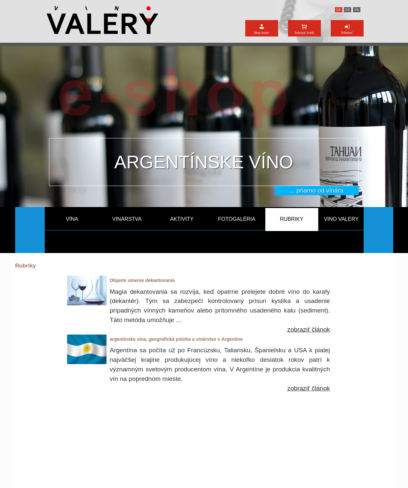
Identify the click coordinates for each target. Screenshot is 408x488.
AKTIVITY (181, 219)
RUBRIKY (291, 219)
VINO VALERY (341, 219)
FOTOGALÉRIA (236, 219)
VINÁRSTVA (127, 219)
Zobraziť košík (304, 33)
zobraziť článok (308, 329)
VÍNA (72, 219)
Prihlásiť (347, 33)
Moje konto (261, 33)
